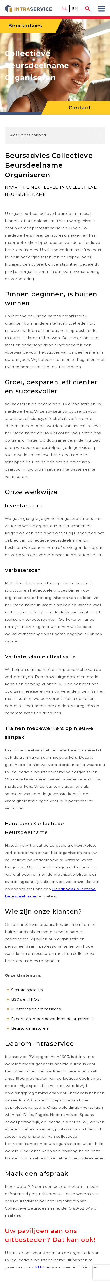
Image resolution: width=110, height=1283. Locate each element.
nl (64, 8)
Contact (80, 107)
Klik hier (43, 1267)
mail (9, 1215)
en (75, 8)
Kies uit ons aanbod (28, 135)
